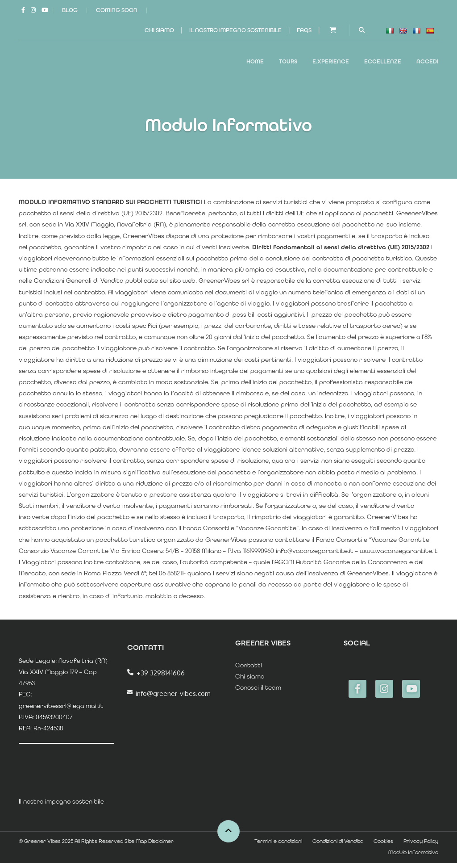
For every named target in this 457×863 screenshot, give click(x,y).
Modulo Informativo (413, 852)
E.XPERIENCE (330, 61)
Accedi (427, 61)
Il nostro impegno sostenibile (235, 30)
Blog (70, 10)
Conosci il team (258, 687)
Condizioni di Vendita (337, 841)
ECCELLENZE (382, 61)
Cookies (383, 841)
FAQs (304, 30)
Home (255, 61)
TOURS (288, 61)
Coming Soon (116, 10)
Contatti (248, 665)
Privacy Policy (420, 841)
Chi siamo (159, 30)
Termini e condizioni (278, 841)
